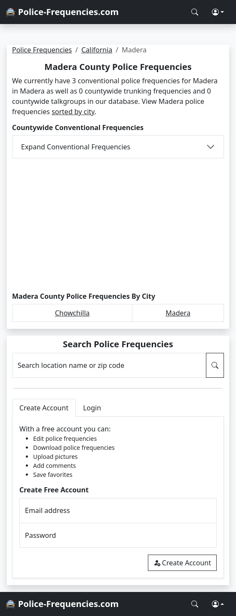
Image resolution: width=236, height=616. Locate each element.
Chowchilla (72, 313)
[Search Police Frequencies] (194, 12)
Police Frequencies (42, 50)
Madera (178, 313)
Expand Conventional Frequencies (75, 147)
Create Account (182, 562)
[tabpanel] (118, 497)
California (96, 50)
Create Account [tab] (43, 408)
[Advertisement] (118, 225)
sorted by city (73, 111)
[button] (218, 12)
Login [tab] (92, 408)
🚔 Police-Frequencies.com (62, 12)
